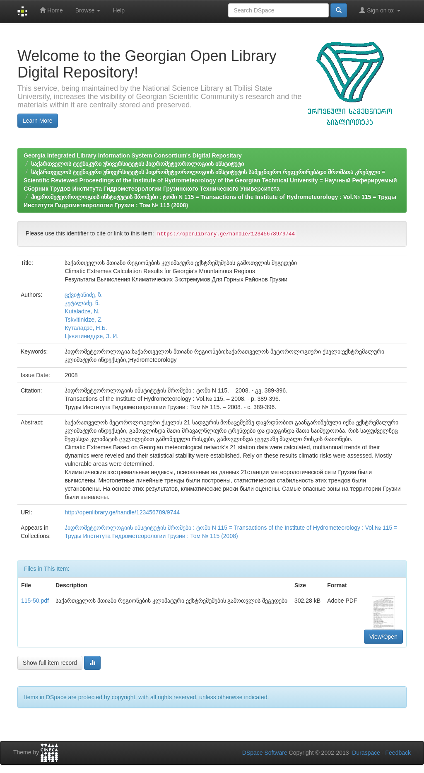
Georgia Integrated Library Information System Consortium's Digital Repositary (133, 155)
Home (51, 10)
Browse (88, 10)
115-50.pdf (35, 600)
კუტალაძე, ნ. (82, 303)
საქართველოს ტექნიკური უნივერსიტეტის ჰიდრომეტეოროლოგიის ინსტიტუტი (137, 163)
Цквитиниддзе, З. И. (91, 336)
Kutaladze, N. (82, 311)
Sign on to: (379, 10)
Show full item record (50, 662)
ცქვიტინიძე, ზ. (84, 294)
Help (119, 10)
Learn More (38, 120)
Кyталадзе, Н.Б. (86, 328)
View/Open (383, 636)
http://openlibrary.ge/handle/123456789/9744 (122, 512)
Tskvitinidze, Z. (84, 319)
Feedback (398, 752)
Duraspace (366, 752)
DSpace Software (264, 752)
